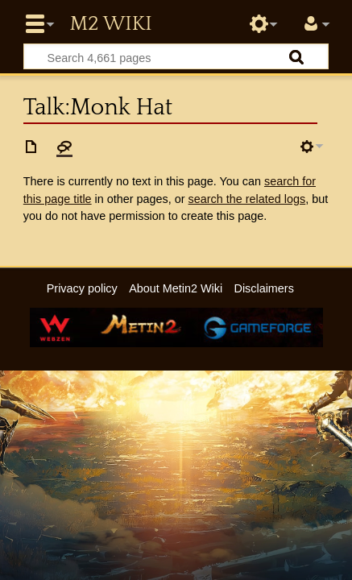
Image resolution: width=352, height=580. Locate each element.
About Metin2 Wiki (175, 288)
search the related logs (247, 199)
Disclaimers (263, 288)
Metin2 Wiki (110, 24)
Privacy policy (82, 288)
